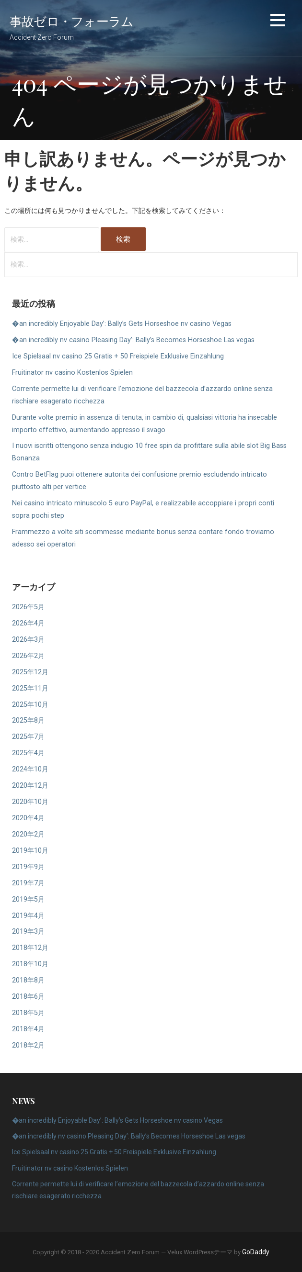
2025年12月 (30, 672)
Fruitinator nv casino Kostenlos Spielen (72, 372)
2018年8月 (28, 980)
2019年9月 (28, 867)
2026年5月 (28, 607)
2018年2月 (28, 1045)
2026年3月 (28, 640)
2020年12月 (30, 785)
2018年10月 (30, 964)
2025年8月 (28, 720)
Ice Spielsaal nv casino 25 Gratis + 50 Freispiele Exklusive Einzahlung (118, 356)
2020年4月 (28, 818)
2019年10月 (30, 851)
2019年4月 (28, 916)
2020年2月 (28, 834)
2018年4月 (28, 1029)
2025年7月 (28, 737)
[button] (277, 22)
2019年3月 (28, 931)
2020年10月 (30, 802)
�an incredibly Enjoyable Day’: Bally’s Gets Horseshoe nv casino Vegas (122, 324)
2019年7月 (28, 883)
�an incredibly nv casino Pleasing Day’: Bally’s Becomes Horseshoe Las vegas (133, 340)
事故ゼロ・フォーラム (71, 20)
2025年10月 (30, 705)
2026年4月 (28, 623)
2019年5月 (28, 899)
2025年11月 (30, 688)
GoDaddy (255, 1252)
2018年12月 (30, 948)
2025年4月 (28, 753)
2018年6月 (28, 997)
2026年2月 (28, 656)
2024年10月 (30, 769)
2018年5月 (28, 1013)
